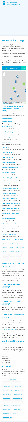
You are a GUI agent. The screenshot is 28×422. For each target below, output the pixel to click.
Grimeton (19, 243)
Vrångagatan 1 (17, 409)
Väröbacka (11, 251)
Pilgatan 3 (14, 413)
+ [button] (3, 73)
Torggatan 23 (6, 383)
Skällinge (19, 255)
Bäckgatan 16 (13, 379)
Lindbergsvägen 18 (7, 402)
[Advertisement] (14, 21)
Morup (4, 251)
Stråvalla (12, 255)
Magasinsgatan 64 (7, 390)
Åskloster (5, 247)
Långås (17, 251)
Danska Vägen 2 (18, 386)
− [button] (3, 75)
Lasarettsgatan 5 (16, 383)
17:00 (3, 64)
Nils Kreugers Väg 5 (17, 398)
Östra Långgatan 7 (7, 386)
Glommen (5, 255)
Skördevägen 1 (6, 413)
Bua (23, 247)
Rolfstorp (18, 247)
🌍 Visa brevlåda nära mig (11, 68)
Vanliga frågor (9, 311)
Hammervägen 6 (7, 409)
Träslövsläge (11, 243)
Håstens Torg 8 (6, 398)
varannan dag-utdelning (9, 329)
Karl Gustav (5, 259)
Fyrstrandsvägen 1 (7, 417)
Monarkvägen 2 (18, 390)
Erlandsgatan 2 (16, 405)
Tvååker (11, 247)
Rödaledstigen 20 (7, 394)
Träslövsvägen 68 (18, 394)
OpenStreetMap (14, 102)
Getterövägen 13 (7, 405)
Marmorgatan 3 (18, 402)
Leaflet (3, 102)
